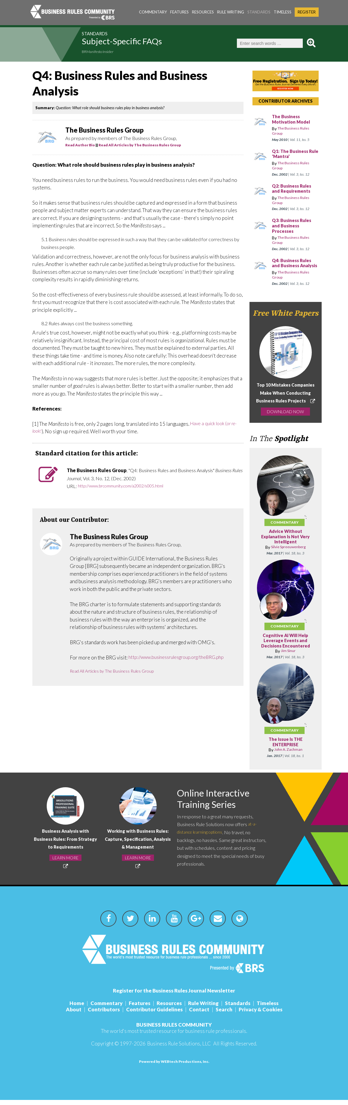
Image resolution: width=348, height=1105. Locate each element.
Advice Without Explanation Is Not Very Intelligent (285, 542)
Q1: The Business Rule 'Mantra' (291, 154)
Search (224, 1014)
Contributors (104, 1014)
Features (179, 12)
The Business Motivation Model (293, 119)
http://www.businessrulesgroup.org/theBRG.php (123, 665)
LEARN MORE (65, 863)
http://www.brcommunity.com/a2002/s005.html (127, 486)
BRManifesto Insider (103, 52)
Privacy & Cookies (260, 1014)
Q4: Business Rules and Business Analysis (293, 266)
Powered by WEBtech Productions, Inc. (174, 1066)
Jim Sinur (288, 656)
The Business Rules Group (293, 131)
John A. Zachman (288, 755)
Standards (258, 12)
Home (76, 1008)
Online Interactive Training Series (218, 805)
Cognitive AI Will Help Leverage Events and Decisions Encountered (285, 646)
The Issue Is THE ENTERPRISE (285, 747)
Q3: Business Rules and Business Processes (293, 226)
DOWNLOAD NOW (285, 416)
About (73, 1014)
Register (307, 12)
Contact (199, 1014)
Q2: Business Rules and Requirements (293, 188)
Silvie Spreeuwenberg (288, 552)
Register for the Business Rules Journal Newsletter (174, 995)
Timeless (282, 12)
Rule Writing (230, 12)
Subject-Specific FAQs (138, 43)
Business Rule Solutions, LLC (179, 1048)
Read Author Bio (80, 145)
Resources (203, 12)
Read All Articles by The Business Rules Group (140, 145)
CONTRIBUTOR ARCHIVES (285, 101)
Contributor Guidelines (154, 1014)
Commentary (153, 12)
